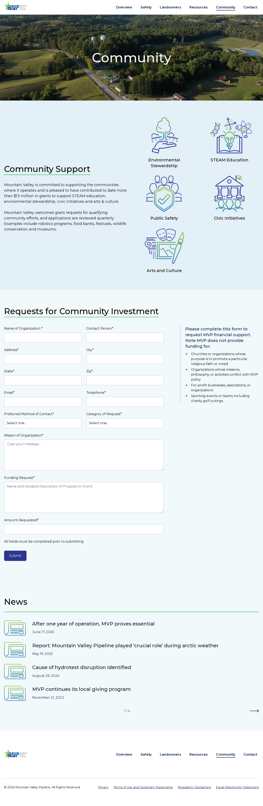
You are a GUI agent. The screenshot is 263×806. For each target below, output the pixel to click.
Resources (198, 7)
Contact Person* (99, 328)
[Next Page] (254, 711)
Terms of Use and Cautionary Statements (143, 787)
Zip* (89, 371)
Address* (11, 350)
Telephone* (96, 393)
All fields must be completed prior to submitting (44, 541)
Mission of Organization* (23, 435)
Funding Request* (19, 478)
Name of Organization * (23, 328)
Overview (124, 7)
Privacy (103, 787)
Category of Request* (104, 414)
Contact (250, 7)
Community (225, 7)
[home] (15, 6)
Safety (146, 7)
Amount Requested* (21, 520)
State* (9, 371)
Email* (9, 393)
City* (90, 350)
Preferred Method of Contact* (29, 414)
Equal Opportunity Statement (237, 787)
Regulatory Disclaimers (194, 787)
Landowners (170, 7)
